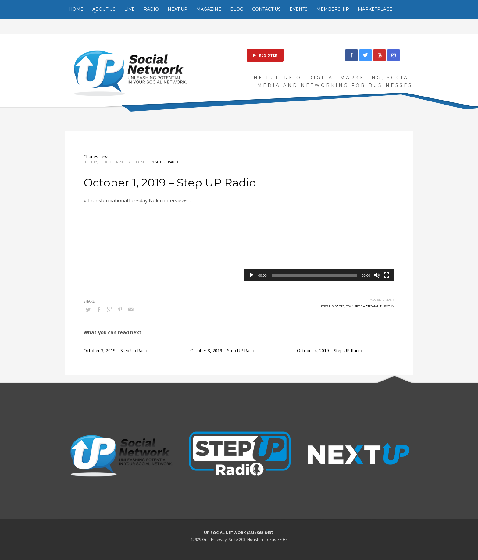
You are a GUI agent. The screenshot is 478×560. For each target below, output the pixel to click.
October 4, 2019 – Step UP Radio (329, 350)
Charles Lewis (97, 156)
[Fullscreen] (386, 275)
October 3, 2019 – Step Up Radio (116, 350)
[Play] (251, 275)
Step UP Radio (332, 306)
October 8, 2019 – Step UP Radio (222, 350)
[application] (319, 238)
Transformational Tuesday (370, 306)
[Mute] (377, 275)
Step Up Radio (166, 162)
